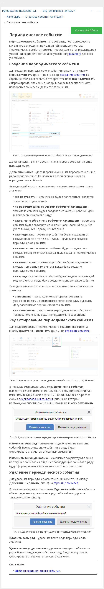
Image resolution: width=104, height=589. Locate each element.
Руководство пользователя (19, 10)
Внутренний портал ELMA (59, 10)
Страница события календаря (44, 16)
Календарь (13, 16)
